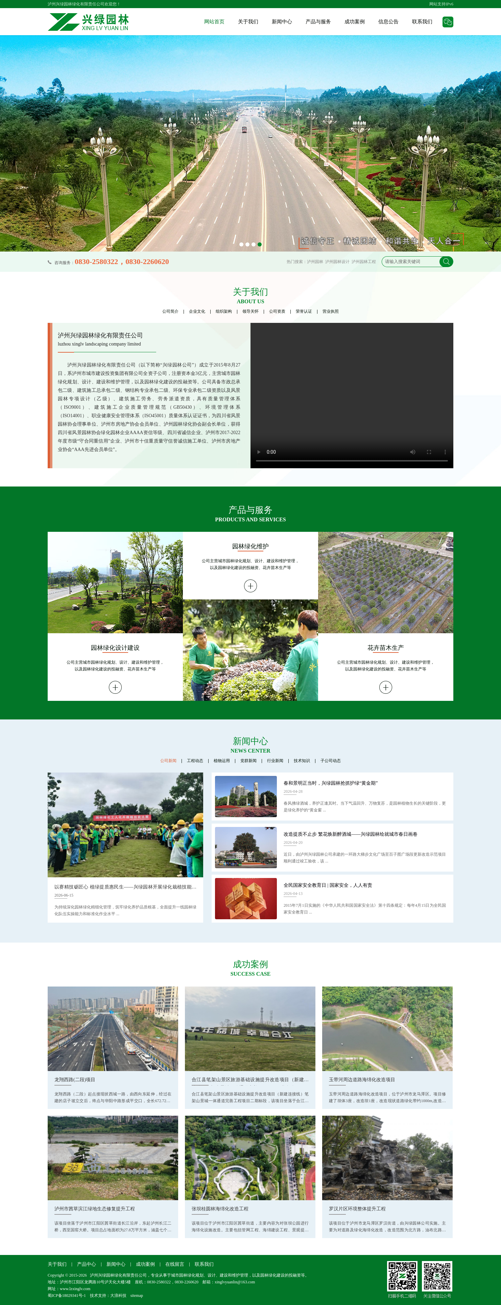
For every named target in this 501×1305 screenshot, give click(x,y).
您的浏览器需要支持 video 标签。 (352, 395)
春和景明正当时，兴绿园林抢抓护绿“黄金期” (331, 783)
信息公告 (388, 21)
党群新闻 (248, 760)
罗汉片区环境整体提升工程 (357, 1208)
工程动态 (195, 760)
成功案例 (354, 21)
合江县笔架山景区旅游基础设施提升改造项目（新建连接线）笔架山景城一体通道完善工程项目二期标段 (250, 1081)
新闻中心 (282, 21)
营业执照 (331, 311)
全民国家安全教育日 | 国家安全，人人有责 (328, 885)
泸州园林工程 (364, 261)
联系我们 (422, 21)
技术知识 (302, 760)
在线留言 (174, 1264)
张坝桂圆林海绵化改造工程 (220, 1208)
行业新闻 (275, 760)
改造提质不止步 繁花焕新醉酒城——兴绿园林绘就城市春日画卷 (351, 834)
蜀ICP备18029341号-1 (67, 1295)
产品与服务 (318, 21)
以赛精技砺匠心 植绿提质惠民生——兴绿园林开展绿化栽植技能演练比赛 (125, 888)
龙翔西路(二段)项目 (74, 1079)
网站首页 (214, 21)
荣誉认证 (304, 311)
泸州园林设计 (337, 261)
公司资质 (277, 311)
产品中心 (86, 1264)
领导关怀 (250, 311)
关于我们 (248, 21)
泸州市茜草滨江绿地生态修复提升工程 (94, 1208)
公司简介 (170, 311)
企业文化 (197, 311)
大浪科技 (118, 1295)
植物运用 (222, 760)
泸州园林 (315, 261)
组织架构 (224, 311)
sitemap (136, 1295)
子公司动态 (330, 760)
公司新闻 (168, 760)
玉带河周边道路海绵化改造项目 (362, 1079)
